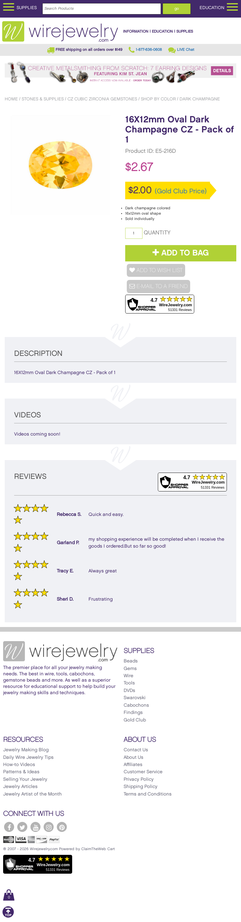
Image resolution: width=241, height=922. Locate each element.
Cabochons (136, 705)
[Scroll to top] (8, 916)
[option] (60, 164)
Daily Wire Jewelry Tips (28, 757)
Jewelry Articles (20, 787)
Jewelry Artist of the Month (32, 794)
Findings (133, 712)
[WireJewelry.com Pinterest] (62, 827)
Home (11, 99)
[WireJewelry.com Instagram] (49, 827)
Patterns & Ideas (21, 772)
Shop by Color (158, 99)
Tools (129, 683)
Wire (128, 676)
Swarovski (135, 698)
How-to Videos (19, 765)
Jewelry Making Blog (26, 750)
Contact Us (136, 750)
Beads (131, 661)
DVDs (129, 691)
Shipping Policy (141, 787)
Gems (130, 669)
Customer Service (143, 772)
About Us (133, 757)
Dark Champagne (199, 99)
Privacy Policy (139, 779)
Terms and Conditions (148, 794)
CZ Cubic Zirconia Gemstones (102, 99)
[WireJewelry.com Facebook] (9, 827)
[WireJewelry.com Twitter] (22, 827)
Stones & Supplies (43, 99)
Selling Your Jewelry (25, 779)
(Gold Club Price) (181, 191)
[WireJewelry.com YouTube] (35, 827)
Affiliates (133, 765)
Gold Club (135, 720)
